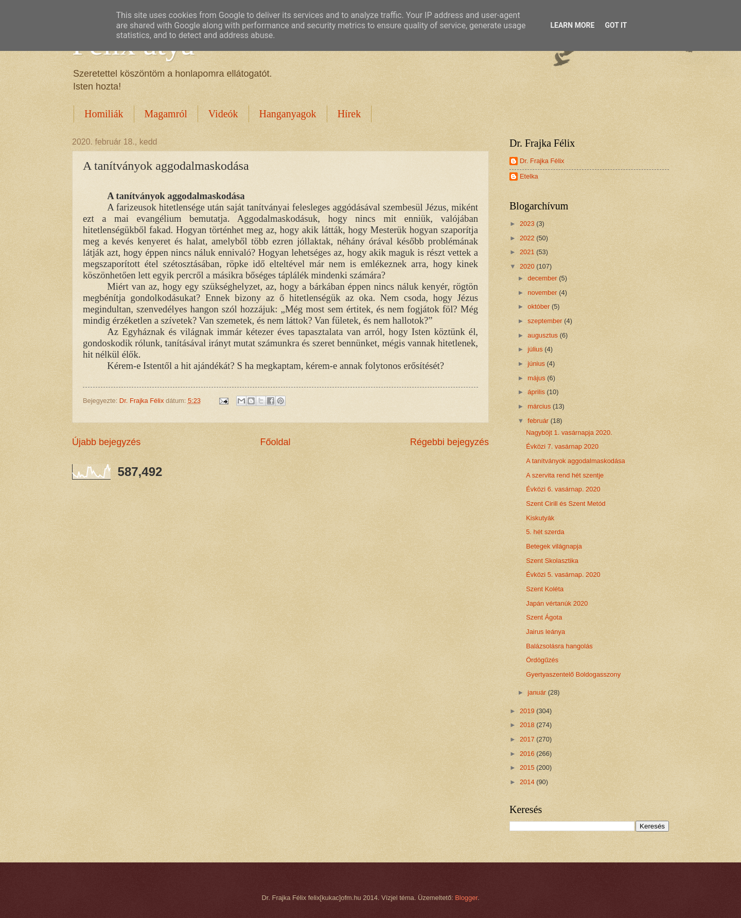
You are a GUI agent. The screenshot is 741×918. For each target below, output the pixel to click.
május (537, 378)
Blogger (466, 898)
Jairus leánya (545, 631)
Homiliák (103, 113)
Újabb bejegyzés (106, 442)
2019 (528, 711)
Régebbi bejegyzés (449, 442)
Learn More (572, 25)
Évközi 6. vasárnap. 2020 (563, 489)
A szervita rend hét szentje (565, 475)
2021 (528, 252)
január (537, 692)
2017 (528, 739)
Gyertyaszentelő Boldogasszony (573, 674)
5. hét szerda (545, 532)
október (539, 306)
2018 (528, 725)
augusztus (543, 335)
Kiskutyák (540, 518)
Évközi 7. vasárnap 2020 (562, 446)
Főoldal (275, 442)
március (540, 406)
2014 (528, 782)
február (538, 421)
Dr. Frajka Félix (542, 161)
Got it (616, 25)
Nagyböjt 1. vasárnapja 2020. (569, 432)
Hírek (349, 113)
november (543, 292)
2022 (528, 238)
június (536, 363)
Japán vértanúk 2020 (557, 603)
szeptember (545, 321)
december (543, 278)
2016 (528, 753)
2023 (528, 223)
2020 (528, 266)
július (535, 349)
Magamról (166, 113)
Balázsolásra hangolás (559, 646)
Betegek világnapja (554, 546)
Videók (223, 113)
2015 (528, 767)
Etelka (529, 176)
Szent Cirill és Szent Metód (566, 503)
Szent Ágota (544, 617)
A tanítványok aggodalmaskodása (575, 461)
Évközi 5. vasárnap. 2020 (563, 574)
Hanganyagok (287, 113)
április (536, 392)
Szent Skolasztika (552, 560)
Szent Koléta (544, 589)
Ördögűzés (542, 660)
